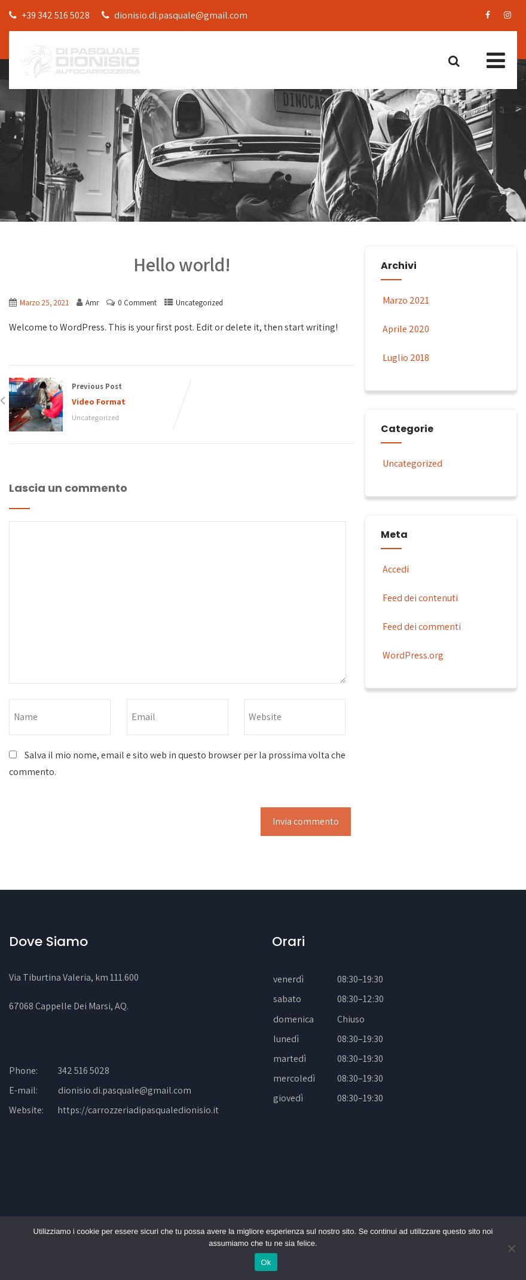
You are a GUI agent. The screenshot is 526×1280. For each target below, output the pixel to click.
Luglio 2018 (406, 357)
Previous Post (95, 395)
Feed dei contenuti (419, 598)
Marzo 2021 (406, 300)
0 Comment (137, 303)
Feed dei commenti (421, 626)
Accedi (395, 569)
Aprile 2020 (406, 329)
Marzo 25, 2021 (44, 303)
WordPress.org (412, 655)
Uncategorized (199, 303)
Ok (266, 1262)
